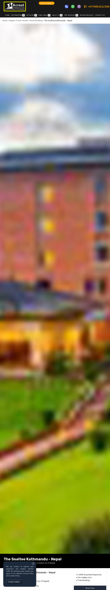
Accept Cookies (14, 582)
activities (30, 15)
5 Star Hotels (22, 20)
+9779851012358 (96, 6)
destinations (16, 15)
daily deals (43, 15)
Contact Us (100, 15)
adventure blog (86, 15)
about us (56, 15)
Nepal (11, 20)
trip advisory (70, 15)
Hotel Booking (36, 20)
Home (7, 15)
